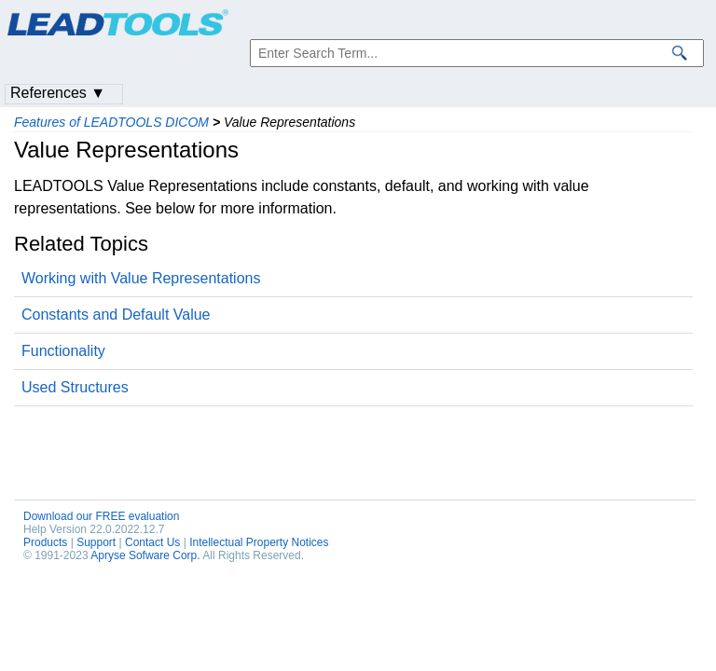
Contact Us (152, 542)
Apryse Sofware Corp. (145, 555)
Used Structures (75, 387)
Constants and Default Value (116, 314)
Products (45, 542)
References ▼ (57, 93)
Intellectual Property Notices (258, 542)
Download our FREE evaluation (101, 516)
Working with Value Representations (140, 278)
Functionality (63, 351)
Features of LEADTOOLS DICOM (111, 122)
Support (96, 542)
